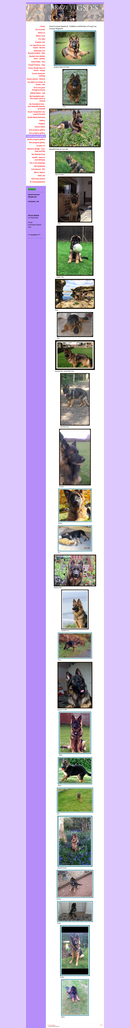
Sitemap (53, 1025)
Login (101, 1024)
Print (49, 1025)
